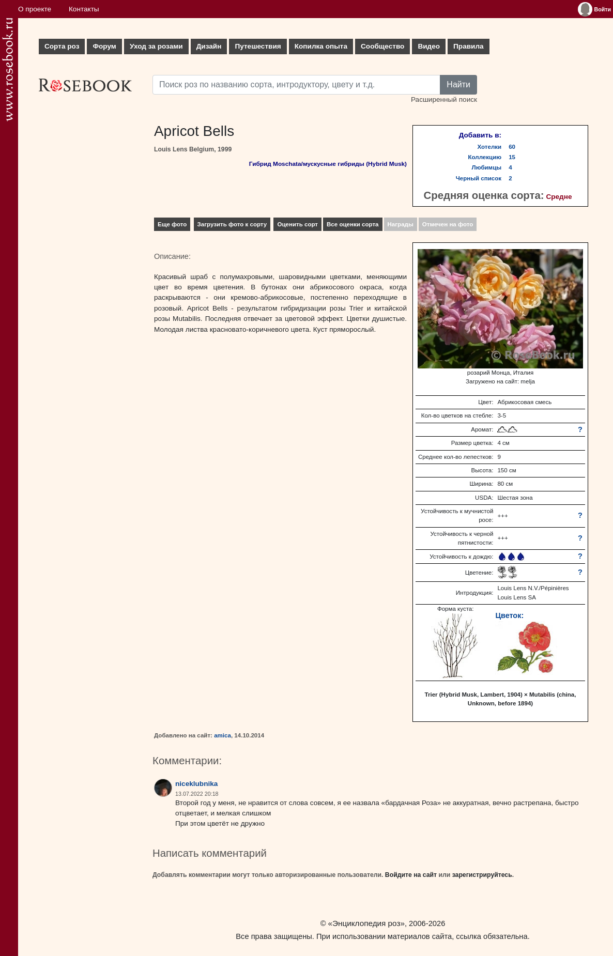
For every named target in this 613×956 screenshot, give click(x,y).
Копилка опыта (321, 46)
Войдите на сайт (411, 874)
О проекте (34, 9)
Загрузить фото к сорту (232, 224)
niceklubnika (196, 784)
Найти (458, 84)
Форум (104, 46)
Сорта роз (61, 46)
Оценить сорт (297, 224)
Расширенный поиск (444, 99)
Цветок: (509, 615)
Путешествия (258, 46)
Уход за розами (156, 46)
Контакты (84, 9)
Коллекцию (485, 157)
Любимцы (487, 167)
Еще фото (172, 224)
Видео (429, 46)
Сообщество (382, 46)
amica (222, 735)
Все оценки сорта (352, 224)
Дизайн (209, 46)
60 (512, 147)
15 (512, 157)
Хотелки (490, 147)
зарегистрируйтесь (482, 874)
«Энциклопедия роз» (366, 923)
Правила (468, 46)
